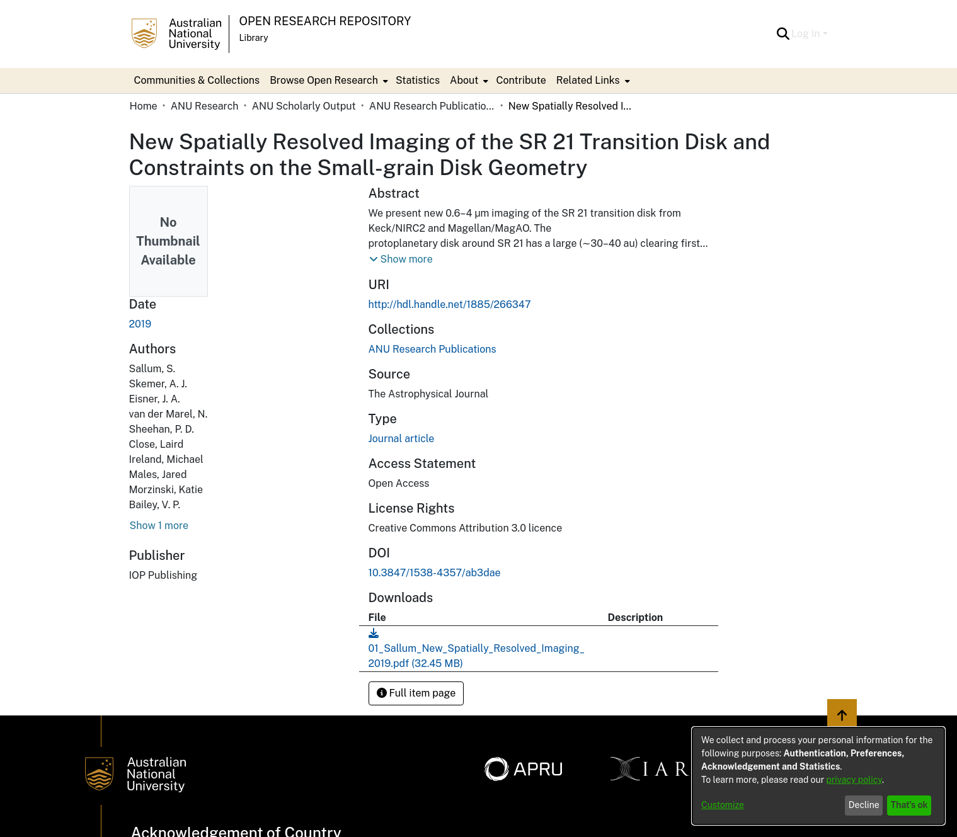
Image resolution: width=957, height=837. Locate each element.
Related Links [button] (588, 80)
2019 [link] (140, 324)
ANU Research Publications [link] (432, 106)
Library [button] (253, 38)
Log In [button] (806, 34)
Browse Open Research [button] (324, 80)
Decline (864, 805)
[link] (432, 349)
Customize (722, 805)
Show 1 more (159, 526)
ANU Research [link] (205, 106)
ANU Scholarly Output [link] (304, 106)
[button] (783, 34)
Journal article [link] (402, 439)
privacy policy (854, 780)
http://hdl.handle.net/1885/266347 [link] (450, 304)
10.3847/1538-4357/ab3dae (435, 573)
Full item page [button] (416, 693)
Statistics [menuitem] (418, 80)
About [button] (464, 80)
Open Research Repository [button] (325, 21)
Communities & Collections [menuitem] (197, 80)
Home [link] (144, 106)
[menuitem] (328, 80)
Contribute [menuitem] (521, 80)
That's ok (909, 805)
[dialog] (818, 775)
